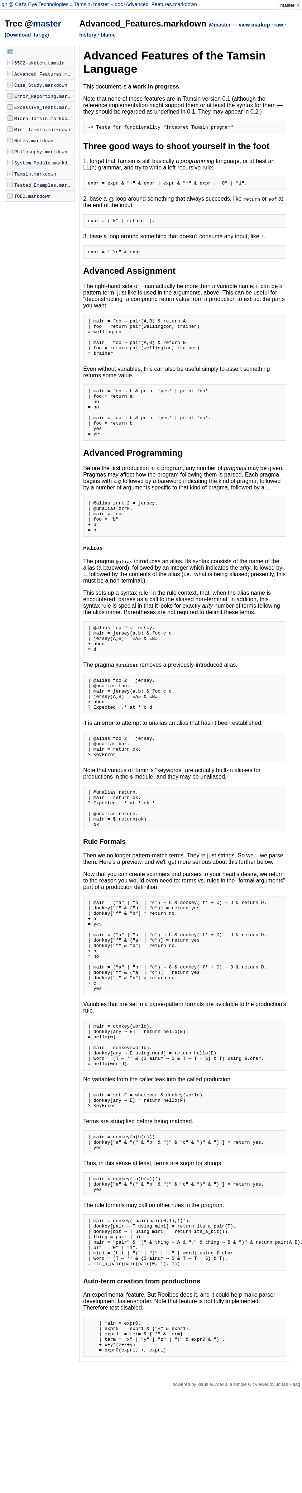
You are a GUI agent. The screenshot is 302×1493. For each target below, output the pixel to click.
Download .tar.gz (26, 35)
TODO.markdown (32, 196)
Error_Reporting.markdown (44, 96)
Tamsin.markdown (35, 174)
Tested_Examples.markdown (44, 185)
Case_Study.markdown (40, 85)
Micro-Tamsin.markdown (43, 118)
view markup (254, 25)
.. (18, 51)
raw (278, 25)
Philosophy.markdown (40, 151)
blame (108, 35)
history (87, 35)
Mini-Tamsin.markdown (42, 129)
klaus (202, 1488)
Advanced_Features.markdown (161, 4)
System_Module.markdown (44, 162)
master (101, 4)
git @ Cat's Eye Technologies (35, 4)
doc (119, 4)
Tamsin (82, 4)
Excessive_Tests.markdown (44, 107)
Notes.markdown (33, 140)
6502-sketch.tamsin (39, 62)
